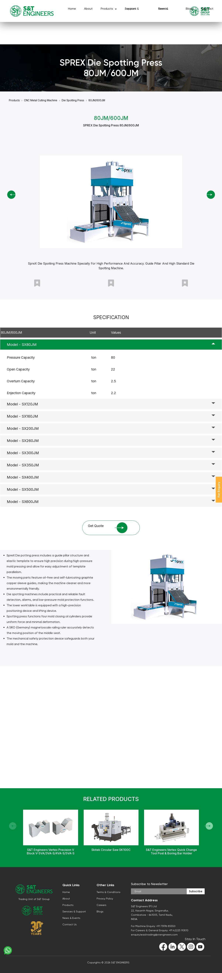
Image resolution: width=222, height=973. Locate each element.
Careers (101, 905)
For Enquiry (219, 489)
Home (72, 9)
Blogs (189, 9)
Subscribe (195, 891)
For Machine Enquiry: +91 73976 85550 (153, 926)
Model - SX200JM (23, 428)
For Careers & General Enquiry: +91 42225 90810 (159, 930)
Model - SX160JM (22, 416)
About (88, 9)
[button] (208, 826)
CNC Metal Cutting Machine (40, 100)
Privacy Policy (105, 898)
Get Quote (107, 528)
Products (107, 9)
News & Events (163, 9)
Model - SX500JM (23, 489)
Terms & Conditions (108, 892)
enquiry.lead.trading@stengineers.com (154, 934)
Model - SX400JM (23, 477)
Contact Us (207, 9)
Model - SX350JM (23, 465)
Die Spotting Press (73, 100)
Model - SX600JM (23, 501)
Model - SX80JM (22, 344)
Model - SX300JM (23, 453)
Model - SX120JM (22, 404)
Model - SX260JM (23, 440)
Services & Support (132, 9)
